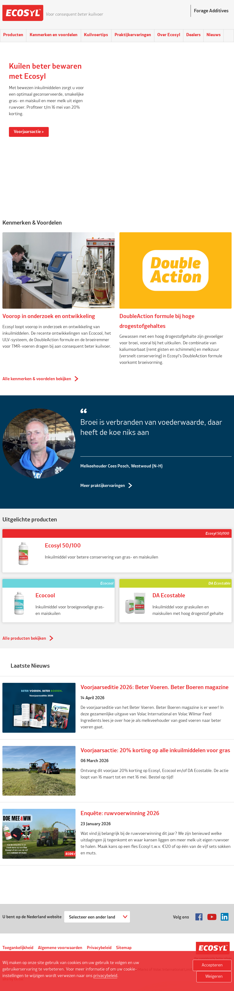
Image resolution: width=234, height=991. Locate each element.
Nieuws (213, 35)
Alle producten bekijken (24, 638)
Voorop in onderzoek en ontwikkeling (48, 316)
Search (229, 35)
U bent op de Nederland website (32, 917)
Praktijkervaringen (133, 35)
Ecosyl (22, 14)
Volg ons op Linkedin (224, 917)
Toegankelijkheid (17, 948)
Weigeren (214, 976)
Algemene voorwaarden (60, 948)
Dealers (193, 35)
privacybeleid (105, 976)
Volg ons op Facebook (199, 917)
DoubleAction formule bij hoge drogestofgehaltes (156, 321)
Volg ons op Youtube (212, 917)
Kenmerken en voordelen (53, 35)
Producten (13, 35)
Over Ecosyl (168, 35)
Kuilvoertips (96, 35)
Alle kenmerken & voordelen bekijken (36, 379)
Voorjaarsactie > (29, 132)
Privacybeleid (99, 948)
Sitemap (123, 948)
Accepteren (212, 965)
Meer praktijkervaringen (102, 486)
